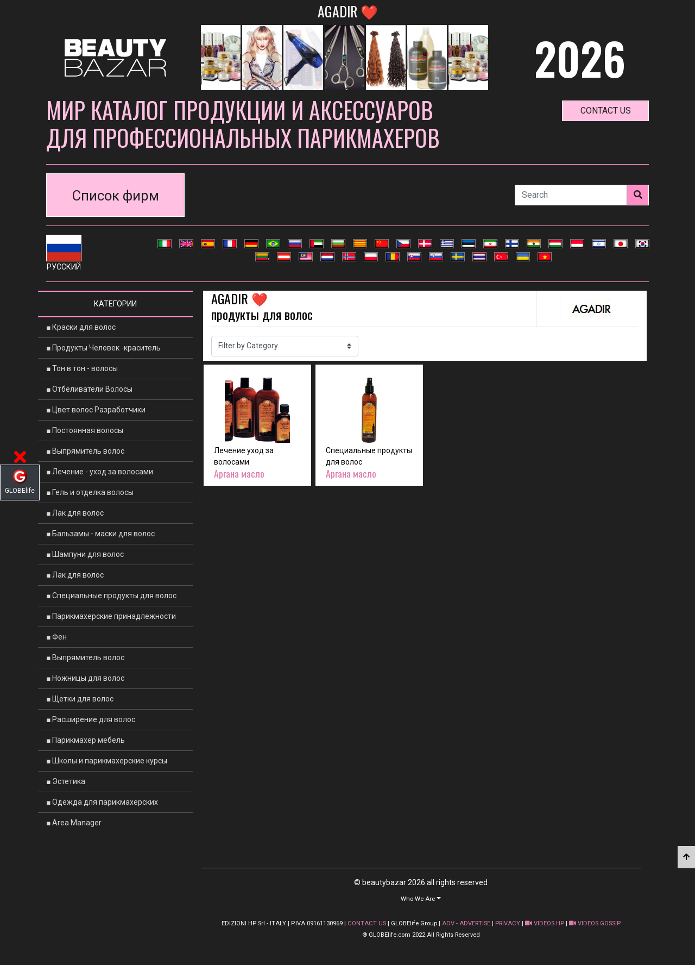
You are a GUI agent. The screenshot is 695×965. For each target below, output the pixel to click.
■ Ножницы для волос (85, 678)
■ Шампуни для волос (85, 554)
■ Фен (56, 636)
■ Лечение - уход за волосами (99, 471)
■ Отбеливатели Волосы (89, 389)
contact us (605, 110)
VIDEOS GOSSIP (595, 923)
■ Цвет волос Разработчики (96, 409)
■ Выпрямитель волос (85, 451)
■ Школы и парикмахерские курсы (106, 760)
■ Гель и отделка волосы (90, 492)
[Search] (571, 195)
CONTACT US (367, 923)
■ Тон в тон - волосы (82, 368)
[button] (421, 898)
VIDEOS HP (544, 923)
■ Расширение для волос (90, 719)
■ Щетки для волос (79, 698)
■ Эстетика (65, 781)
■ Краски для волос (81, 327)
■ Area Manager (74, 822)
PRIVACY (507, 923)
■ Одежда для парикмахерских (102, 802)
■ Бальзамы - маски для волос (100, 533)
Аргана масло (239, 473)
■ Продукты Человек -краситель (103, 347)
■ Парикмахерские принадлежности (111, 616)
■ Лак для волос (75, 513)
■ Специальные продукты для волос (111, 595)
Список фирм (115, 195)
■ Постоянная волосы (84, 430)
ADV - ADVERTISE (466, 923)
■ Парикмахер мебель (85, 740)
